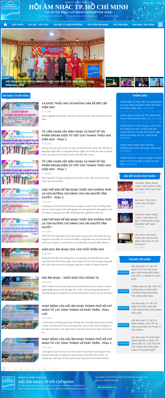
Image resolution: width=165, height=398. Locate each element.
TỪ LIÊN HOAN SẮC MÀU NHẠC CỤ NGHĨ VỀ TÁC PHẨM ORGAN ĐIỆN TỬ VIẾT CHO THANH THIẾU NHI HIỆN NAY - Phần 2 (76, 135)
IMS (116, 380)
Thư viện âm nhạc (97, 24)
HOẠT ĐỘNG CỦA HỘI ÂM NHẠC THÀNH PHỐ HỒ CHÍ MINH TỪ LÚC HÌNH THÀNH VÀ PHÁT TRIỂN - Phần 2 (77, 341)
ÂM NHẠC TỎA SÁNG (143, 24)
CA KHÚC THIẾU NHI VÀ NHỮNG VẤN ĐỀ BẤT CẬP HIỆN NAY (74, 105)
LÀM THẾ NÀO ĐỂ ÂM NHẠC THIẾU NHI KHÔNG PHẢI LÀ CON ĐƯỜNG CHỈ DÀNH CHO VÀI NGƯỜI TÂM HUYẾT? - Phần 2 (76, 193)
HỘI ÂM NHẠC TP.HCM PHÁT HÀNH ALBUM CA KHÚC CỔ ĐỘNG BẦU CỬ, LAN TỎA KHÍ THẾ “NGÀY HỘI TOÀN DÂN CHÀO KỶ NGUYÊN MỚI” (145, 343)
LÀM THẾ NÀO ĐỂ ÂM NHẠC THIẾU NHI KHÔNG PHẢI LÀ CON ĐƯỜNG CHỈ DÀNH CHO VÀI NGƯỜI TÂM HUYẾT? (76, 223)
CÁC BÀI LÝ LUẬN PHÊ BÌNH (67, 24)
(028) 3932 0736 (111, 16)
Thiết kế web (108, 380)
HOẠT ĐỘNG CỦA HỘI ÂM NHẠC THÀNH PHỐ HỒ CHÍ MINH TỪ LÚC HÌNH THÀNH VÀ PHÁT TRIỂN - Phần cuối (77, 309)
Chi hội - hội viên (38, 24)
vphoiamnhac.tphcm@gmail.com (83, 16)
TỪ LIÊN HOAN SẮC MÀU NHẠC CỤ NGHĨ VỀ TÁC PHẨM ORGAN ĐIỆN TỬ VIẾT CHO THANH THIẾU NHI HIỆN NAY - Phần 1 (76, 165)
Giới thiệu (18, 24)
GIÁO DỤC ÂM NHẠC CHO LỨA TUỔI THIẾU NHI (73, 249)
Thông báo (139, 95)
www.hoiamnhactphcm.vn (50, 16)
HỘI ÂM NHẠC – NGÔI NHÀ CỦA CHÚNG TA (70, 277)
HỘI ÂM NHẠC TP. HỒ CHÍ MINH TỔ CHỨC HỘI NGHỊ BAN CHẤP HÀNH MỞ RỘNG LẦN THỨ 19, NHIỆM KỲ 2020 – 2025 (146, 272)
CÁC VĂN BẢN (120, 24)
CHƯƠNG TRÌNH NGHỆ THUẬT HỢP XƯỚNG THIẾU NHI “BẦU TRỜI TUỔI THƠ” (148, 186)
